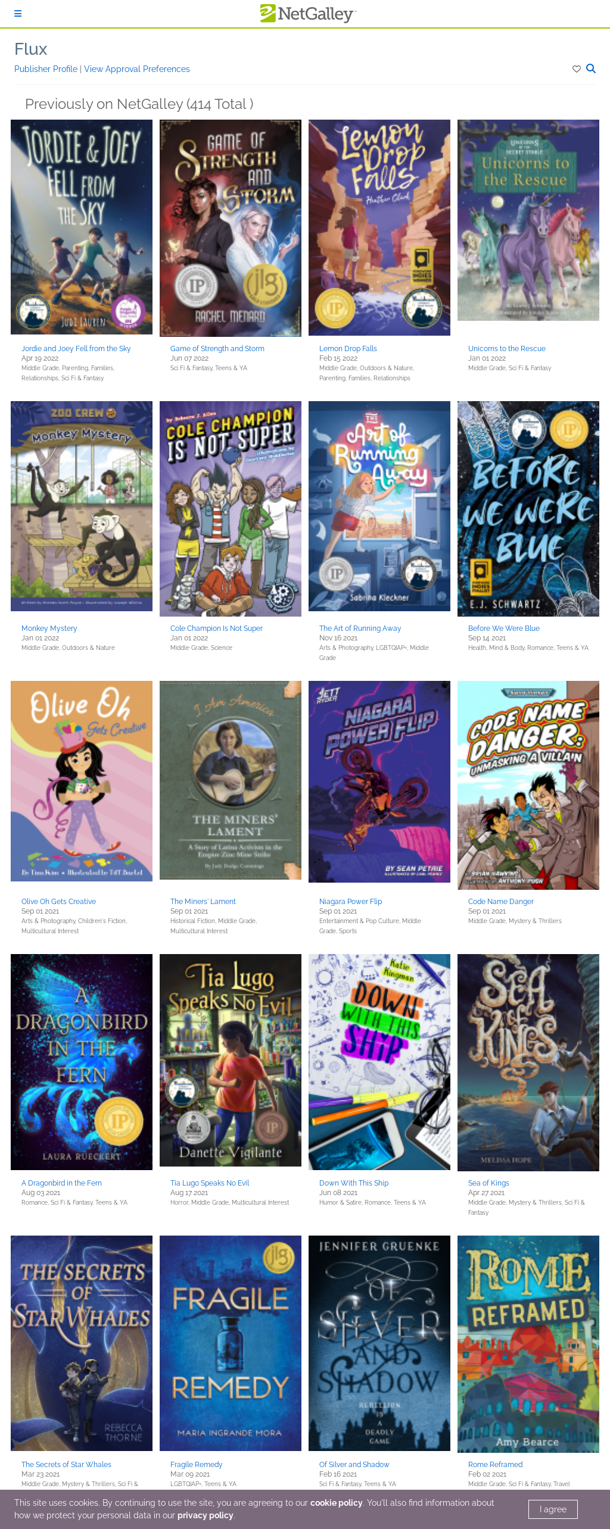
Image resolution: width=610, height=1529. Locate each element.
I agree (553, 1509)
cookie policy (336, 1503)
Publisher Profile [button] (47, 69)
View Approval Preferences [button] (137, 69)
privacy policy (206, 1515)
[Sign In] (18, 13)
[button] (577, 69)
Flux (30, 49)
